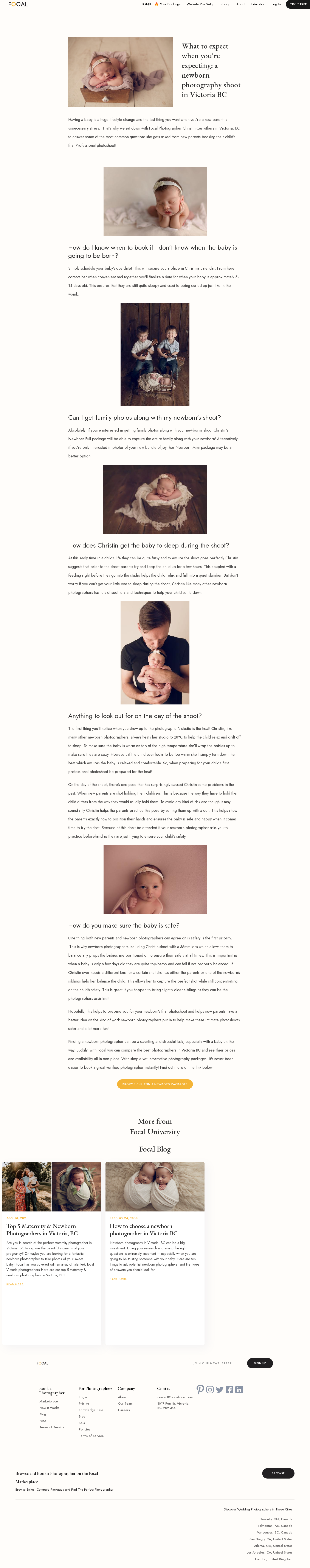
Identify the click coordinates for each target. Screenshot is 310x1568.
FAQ (42, 1421)
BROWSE (278, 1473)
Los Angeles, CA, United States (269, 1552)
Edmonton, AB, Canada (275, 1526)
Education (258, 4)
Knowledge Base (91, 1410)
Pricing (225, 4)
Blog (42, 1414)
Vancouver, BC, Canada (274, 1532)
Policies (84, 1429)
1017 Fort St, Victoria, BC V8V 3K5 (173, 1405)
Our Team (125, 1403)
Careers (124, 1410)
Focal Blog (155, 1149)
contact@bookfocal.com (174, 1397)
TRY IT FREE (298, 4)
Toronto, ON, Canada (276, 1519)
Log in (276, 4)
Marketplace (48, 1401)
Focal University (155, 1131)
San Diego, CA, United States (271, 1539)
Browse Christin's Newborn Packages (155, 1084)
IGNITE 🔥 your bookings (161, 4)
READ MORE (15, 1284)
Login (83, 1397)
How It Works (49, 1408)
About (240, 4)
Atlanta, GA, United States (273, 1546)
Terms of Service (51, 1427)
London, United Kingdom (273, 1559)
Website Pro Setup (200, 4)
